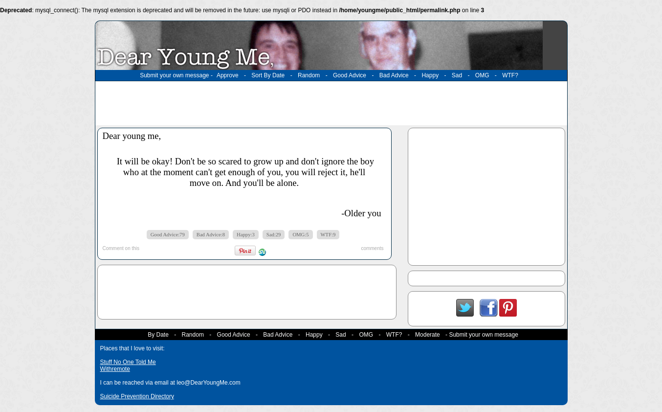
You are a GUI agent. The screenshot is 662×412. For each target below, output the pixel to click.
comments (372, 248)
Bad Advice (394, 75)
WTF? (510, 75)
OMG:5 (300, 234)
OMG (482, 75)
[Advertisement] (331, 103)
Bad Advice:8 (211, 234)
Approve (228, 75)
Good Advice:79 (168, 234)
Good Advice (349, 75)
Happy (430, 75)
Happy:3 (246, 234)
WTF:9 (328, 234)
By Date (158, 334)
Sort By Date (268, 75)
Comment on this (121, 248)
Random (309, 75)
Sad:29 (273, 234)
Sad (457, 75)
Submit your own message (174, 75)
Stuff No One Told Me (128, 362)
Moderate (427, 334)
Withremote (115, 369)
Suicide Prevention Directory (137, 396)
